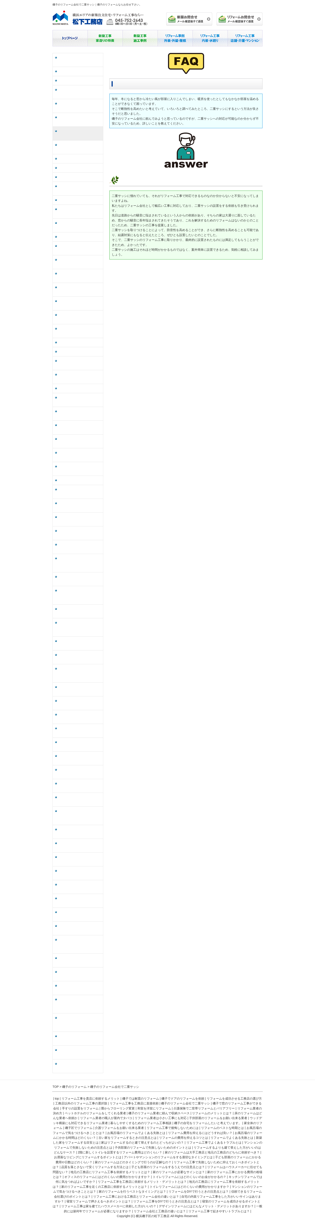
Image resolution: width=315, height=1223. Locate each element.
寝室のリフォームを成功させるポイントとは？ (79, 988)
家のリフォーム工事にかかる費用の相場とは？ (79, 758)
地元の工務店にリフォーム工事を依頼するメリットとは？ (79, 731)
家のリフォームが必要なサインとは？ (79, 744)
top (57, 1098)
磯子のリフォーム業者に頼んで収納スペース (79, 225)
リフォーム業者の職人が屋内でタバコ (79, 262)
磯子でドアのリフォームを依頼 (79, 80)
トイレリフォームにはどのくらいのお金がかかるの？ (79, 786)
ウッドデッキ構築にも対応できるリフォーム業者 (79, 303)
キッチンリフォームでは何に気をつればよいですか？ (79, 800)
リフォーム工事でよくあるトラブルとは (79, 519)
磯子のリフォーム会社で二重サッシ (79, 133)
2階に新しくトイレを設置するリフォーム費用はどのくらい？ (80, 579)
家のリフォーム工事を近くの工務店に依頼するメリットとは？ (79, 846)
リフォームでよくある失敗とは (79, 480)
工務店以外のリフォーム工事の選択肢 (79, 106)
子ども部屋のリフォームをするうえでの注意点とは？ (79, 703)
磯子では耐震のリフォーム (76, 71)
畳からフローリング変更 (75, 168)
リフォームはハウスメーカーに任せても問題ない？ (79, 717)
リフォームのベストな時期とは (79, 388)
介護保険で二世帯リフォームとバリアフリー (79, 189)
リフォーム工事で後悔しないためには (79, 377)
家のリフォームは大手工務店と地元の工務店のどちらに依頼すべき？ (79, 595)
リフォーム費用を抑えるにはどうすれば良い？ (79, 427)
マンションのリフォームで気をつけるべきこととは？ (79, 873)
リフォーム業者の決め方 (75, 200)
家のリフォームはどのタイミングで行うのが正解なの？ (79, 657)
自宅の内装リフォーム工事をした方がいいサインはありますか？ (79, 944)
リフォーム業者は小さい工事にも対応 (79, 276)
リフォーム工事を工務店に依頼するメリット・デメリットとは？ (79, 815)
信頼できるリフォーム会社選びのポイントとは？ (79, 914)
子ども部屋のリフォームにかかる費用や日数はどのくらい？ (79, 643)
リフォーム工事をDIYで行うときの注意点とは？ (79, 974)
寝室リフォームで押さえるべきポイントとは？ (79, 960)
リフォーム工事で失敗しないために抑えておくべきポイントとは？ (79, 673)
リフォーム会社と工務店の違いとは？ (79, 1052)
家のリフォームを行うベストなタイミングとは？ (79, 887)
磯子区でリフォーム (72, 351)
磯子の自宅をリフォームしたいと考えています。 (79, 331)
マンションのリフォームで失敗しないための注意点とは (79, 533)
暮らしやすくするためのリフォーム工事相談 (79, 317)
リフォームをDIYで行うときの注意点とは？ (79, 901)
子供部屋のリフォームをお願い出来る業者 (79, 290)
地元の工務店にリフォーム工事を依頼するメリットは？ (79, 832)
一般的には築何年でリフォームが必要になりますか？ (79, 1039)
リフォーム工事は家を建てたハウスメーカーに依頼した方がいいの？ (79, 1004)
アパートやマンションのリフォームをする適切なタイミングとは (79, 627)
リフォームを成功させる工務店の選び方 (79, 92)
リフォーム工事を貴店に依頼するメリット (79, 60)
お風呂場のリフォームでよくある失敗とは (79, 414)
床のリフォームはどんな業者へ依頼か (79, 248)
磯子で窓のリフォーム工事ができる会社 (79, 147)
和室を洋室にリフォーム (75, 177)
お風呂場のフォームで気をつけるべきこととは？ (79, 400)
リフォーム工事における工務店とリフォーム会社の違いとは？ (79, 928)
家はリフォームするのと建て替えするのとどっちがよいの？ (79, 506)
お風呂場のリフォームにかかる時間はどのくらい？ (79, 441)
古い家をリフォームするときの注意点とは (79, 455)
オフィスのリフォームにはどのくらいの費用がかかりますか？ (79, 772)
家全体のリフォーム (72, 342)
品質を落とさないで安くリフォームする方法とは (79, 689)
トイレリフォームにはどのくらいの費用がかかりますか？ (79, 859)
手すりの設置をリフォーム (76, 158)
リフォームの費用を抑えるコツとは (79, 469)
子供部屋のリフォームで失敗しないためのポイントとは (79, 547)
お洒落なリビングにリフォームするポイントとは (79, 611)
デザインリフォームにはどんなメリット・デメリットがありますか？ (79, 1022)
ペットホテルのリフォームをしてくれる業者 (79, 212)
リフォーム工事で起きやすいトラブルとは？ (79, 1066)
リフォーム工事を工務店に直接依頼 (79, 120)
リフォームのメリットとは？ (78, 236)
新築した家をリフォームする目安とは (79, 492)
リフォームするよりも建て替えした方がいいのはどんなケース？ (79, 563)
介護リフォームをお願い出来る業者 (79, 363)
